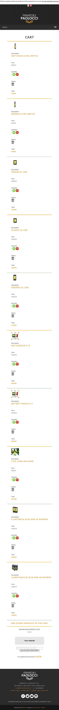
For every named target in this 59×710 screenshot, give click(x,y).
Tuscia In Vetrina (36, 707)
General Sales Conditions (39, 690)
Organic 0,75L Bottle (23, 114)
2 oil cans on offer (22, 461)
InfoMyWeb (23, 707)
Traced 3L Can (19, 172)
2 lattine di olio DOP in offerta (29, 519)
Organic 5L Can (20, 287)
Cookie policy (25, 690)
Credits (43, 707)
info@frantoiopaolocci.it (23, 688)
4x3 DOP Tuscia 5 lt (22, 403)
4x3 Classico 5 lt (20, 345)
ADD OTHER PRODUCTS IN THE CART (29, 623)
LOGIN (38, 656)
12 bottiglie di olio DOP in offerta (31, 577)
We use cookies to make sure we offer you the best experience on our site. (21, 1)
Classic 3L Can (19, 230)
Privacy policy (15, 690)
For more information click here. (50, 1)
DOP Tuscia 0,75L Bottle (24, 56)
